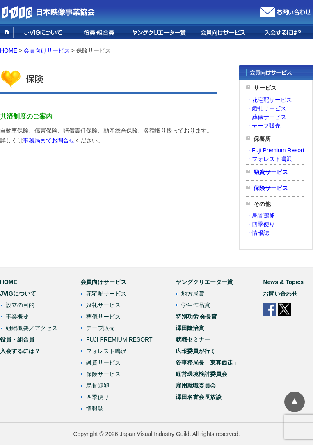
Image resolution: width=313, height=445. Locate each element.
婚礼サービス (103, 305)
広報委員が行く (196, 351)
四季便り (97, 397)
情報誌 (94, 408)
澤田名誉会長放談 (199, 397)
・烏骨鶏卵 (260, 215)
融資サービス (271, 172)
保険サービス (271, 188)
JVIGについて (18, 293)
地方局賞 (192, 293)
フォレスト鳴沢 (106, 351)
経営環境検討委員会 (201, 374)
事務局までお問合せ (49, 140)
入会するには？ (20, 351)
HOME (8, 50)
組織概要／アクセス (31, 328)
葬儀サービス (103, 316)
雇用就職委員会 (196, 385)
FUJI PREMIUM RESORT (119, 339)
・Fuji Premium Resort (275, 150)
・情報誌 (257, 232)
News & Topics (283, 282)
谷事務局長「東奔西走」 (207, 362)
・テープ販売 (263, 125)
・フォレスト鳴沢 (269, 159)
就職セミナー (193, 339)
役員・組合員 (17, 339)
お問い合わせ (280, 293)
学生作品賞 (195, 305)
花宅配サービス (106, 293)
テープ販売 (100, 328)
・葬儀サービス (266, 117)
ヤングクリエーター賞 (204, 282)
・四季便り (260, 224)
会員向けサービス (103, 282)
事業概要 (17, 316)
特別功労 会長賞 (196, 316)
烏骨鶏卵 (97, 385)
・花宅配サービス (269, 99)
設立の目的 (20, 305)
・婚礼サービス (266, 108)
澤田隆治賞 (190, 328)
